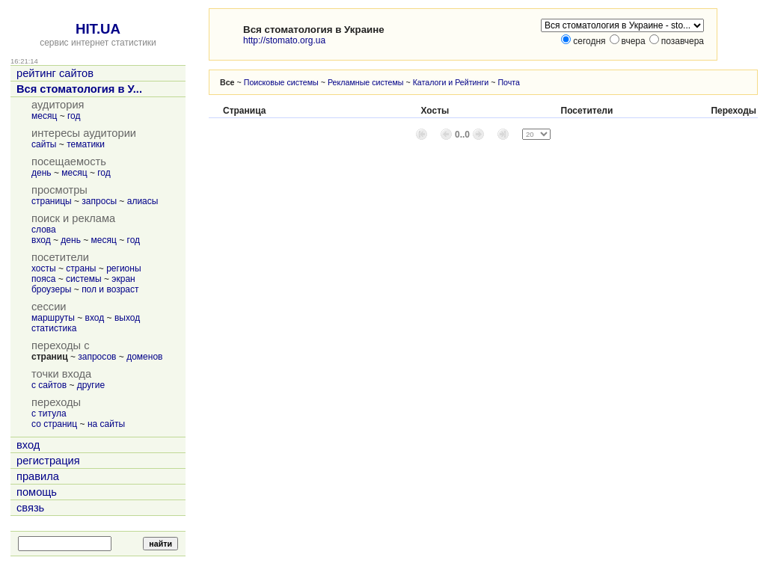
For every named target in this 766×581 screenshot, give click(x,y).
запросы (99, 201)
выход (127, 318)
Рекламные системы (366, 82)
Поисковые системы (281, 82)
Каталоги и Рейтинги (451, 82)
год (74, 116)
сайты (44, 144)
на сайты (106, 424)
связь (30, 508)
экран (123, 279)
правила (37, 476)
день (41, 172)
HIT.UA (98, 29)
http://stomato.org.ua (284, 40)
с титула (49, 413)
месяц (44, 116)
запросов (97, 356)
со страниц (54, 424)
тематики (86, 144)
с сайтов (49, 385)
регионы (123, 268)
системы (84, 279)
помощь (36, 492)
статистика (53, 328)
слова (43, 229)
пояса (43, 279)
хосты (43, 268)
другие (91, 385)
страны (81, 268)
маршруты (53, 318)
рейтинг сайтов (55, 73)
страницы (51, 201)
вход (41, 240)
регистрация (48, 461)
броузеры (51, 289)
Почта (508, 82)
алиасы (143, 201)
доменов (144, 356)
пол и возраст (110, 289)
